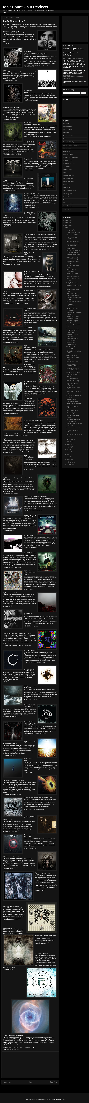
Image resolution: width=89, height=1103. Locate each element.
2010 (67, 228)
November (70, 439)
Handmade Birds (68, 160)
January (69, 464)
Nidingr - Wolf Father (72, 362)
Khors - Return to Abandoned (71, 270)
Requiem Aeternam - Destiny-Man (72, 339)
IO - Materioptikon (71, 413)
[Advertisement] (30, 1064)
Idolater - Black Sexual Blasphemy (72, 262)
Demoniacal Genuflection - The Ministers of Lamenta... (74, 330)
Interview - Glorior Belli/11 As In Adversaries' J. (73, 369)
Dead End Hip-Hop (68, 142)
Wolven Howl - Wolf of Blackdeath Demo (72, 317)
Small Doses (67, 187)
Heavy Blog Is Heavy (69, 163)
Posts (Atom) (33, 1088)
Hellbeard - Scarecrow (72, 276)
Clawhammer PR (68, 136)
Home (30, 1082)
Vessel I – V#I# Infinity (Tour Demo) (72, 309)
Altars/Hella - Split (71, 355)
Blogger (63, 1099)
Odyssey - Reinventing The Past (73, 407)
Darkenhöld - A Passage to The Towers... (74, 420)
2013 (67, 220)
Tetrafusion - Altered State (73, 403)
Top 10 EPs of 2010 (72, 235)
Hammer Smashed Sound (70, 157)
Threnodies (66, 200)
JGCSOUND (67, 166)
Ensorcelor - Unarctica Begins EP (72, 358)
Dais (64, 139)
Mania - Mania (70, 248)
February (69, 462)
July (68, 449)
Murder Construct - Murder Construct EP (74, 424)
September (70, 444)
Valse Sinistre (67, 209)
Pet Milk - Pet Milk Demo (73, 302)
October (69, 442)
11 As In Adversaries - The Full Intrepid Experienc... (74, 365)
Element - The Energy (72, 380)
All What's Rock (67, 126)
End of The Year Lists (13, 1049)
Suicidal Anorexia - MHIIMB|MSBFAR (72, 400)
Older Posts (53, 1082)
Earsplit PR (66, 151)
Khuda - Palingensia (72, 410)
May (68, 454)
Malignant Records (68, 175)
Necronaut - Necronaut (73, 428)
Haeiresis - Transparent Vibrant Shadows (73, 251)
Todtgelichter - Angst (72, 283)
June (68, 452)
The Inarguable (67, 194)
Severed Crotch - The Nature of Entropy (72, 258)
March (69, 459)
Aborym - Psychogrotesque (72, 377)
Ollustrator (51, 1099)
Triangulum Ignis (68, 203)
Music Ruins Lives (68, 178)
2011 (67, 225)
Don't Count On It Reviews (24, 7)
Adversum (66, 123)
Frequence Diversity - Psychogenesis (72, 384)
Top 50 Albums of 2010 (14, 21)
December (70, 230)
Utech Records (67, 206)
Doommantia (67, 148)
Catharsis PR (67, 132)
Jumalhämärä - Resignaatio (70, 305)
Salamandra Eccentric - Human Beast (73, 244)
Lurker (65, 172)
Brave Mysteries (67, 130)
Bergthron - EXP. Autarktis (73, 241)
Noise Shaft (66, 184)
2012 (67, 223)
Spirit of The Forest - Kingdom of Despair (72, 294)
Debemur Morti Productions (71, 145)
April (68, 457)
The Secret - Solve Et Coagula (72, 347)
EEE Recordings (68, 154)
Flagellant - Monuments (73, 254)
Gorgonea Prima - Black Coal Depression (73, 373)
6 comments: (27, 1047)
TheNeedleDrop (67, 197)
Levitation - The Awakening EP (71, 343)
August (69, 447)
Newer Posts (7, 1082)
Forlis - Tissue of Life (72, 273)
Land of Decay (67, 169)
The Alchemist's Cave (69, 190)
